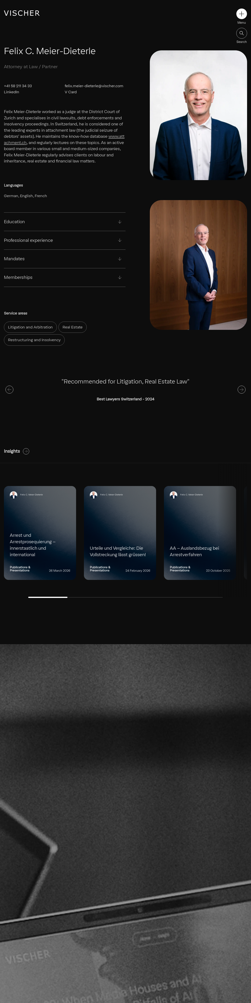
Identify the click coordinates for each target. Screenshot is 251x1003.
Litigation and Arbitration (30, 327)
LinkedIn (11, 92)
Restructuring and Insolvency (34, 340)
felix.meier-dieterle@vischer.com (94, 86)
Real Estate (73, 327)
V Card (71, 92)
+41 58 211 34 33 (18, 86)
